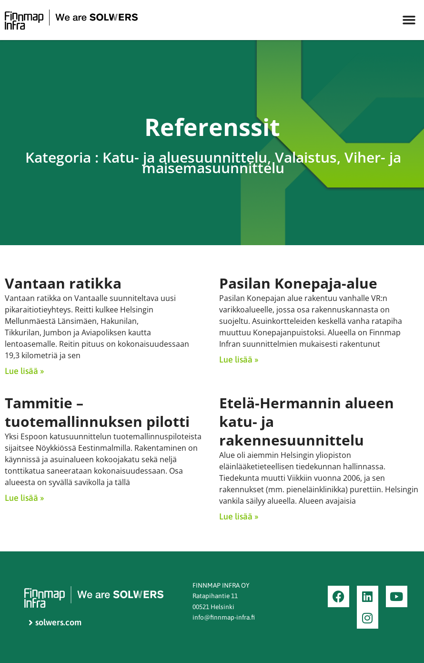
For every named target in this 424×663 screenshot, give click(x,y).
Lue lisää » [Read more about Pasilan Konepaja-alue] (238, 359)
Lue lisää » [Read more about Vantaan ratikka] (24, 371)
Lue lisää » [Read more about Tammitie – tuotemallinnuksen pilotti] (24, 498)
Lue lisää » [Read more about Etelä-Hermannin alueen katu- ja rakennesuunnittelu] (238, 516)
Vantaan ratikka (63, 283)
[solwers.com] (106, 622)
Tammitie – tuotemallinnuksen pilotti (97, 412)
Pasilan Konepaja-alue (298, 283)
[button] (408, 20)
